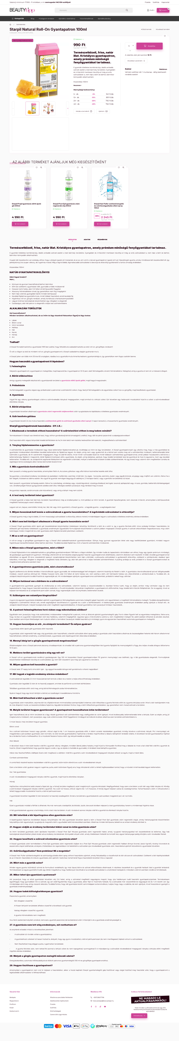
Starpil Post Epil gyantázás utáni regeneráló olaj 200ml (66, 205)
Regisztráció (14, 1001)
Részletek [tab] (72, 239)
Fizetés (147, 2)
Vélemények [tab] (102, 239)
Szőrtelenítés (20, 24)
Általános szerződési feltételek (61, 997)
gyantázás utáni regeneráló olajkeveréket (55, 411)
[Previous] (13, 108)
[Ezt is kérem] (20, 224)
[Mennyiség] (129, 46)
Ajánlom (101, 111)
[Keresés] (127, 10)
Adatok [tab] (87, 239)
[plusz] (133, 44)
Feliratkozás (138, 1016)
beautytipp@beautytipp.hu (103, 1001)
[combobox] (94, 10)
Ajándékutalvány (104, 18)
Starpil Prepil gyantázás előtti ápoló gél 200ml (26, 205)
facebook (91, 1006)
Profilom (13, 1004)
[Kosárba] (149, 46)
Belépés (13, 997)
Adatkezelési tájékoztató (59, 1001)
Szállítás (156, 2)
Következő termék (162, 29)
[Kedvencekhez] (165, 36)
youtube (105, 1006)
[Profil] (151, 10)
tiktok (100, 1006)
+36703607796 (98, 997)
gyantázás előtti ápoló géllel (73, 380)
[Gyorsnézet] (41, 167)
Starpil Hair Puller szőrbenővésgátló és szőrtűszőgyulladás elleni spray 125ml (109, 206)
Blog (32, 18)
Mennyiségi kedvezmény (22, 40)
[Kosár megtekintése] (163, 10)
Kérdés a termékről (82, 111)
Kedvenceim (14, 1011)
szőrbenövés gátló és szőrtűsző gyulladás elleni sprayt (68, 421)
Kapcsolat (165, 2)
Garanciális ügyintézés (58, 1014)
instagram (96, 1006)
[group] (89, 198)
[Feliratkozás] (136, 61)
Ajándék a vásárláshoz (67, 18)
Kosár (12, 1008)
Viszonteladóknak (86, 18)
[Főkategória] (10, 24)
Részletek (77, 85)
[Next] (67, 108)
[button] (18, 18)
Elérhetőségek (55, 1011)
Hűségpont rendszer (46, 18)
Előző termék (146, 29)
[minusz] (133, 47)
